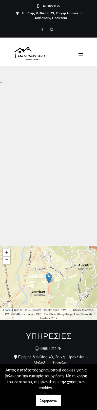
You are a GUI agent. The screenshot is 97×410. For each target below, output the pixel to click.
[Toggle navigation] (81, 53)
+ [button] (6, 253)
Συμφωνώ (48, 400)
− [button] (6, 260)
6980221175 (51, 6)
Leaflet (7, 309)
